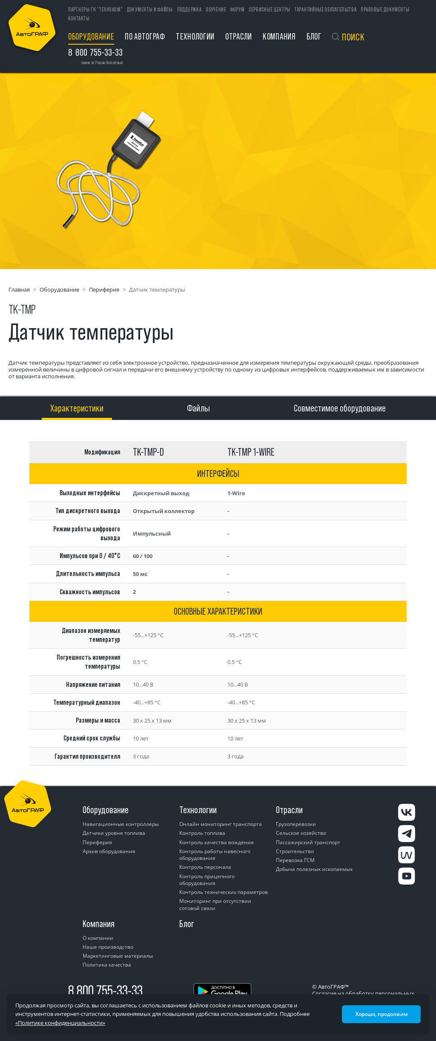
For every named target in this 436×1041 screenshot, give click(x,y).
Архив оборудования (109, 851)
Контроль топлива (202, 833)
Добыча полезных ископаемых (314, 869)
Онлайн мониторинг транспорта (220, 824)
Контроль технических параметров (223, 892)
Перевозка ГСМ (295, 860)
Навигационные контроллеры (121, 824)
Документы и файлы (150, 9)
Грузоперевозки (296, 824)
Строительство (295, 851)
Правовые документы (385, 9)
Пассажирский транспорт (308, 842)
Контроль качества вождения (216, 842)
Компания (279, 36)
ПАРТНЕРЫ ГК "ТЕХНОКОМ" (95, 9)
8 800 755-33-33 (105, 990)
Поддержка (189, 9)
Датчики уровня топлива (114, 833)
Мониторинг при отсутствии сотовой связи (215, 904)
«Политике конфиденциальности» (60, 1023)
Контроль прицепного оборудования (207, 880)
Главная (19, 289)
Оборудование (91, 36)
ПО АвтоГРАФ (145, 36)
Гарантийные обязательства (326, 9)
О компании (98, 938)
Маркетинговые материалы (118, 955)
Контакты (79, 18)
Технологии (195, 36)
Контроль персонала (205, 867)
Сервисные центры (269, 9)
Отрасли (238, 36)
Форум (237, 9)
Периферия (104, 289)
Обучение (216, 9)
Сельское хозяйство (301, 833)
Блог (314, 36)
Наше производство (108, 946)
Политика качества (107, 964)
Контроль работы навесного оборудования (214, 855)
